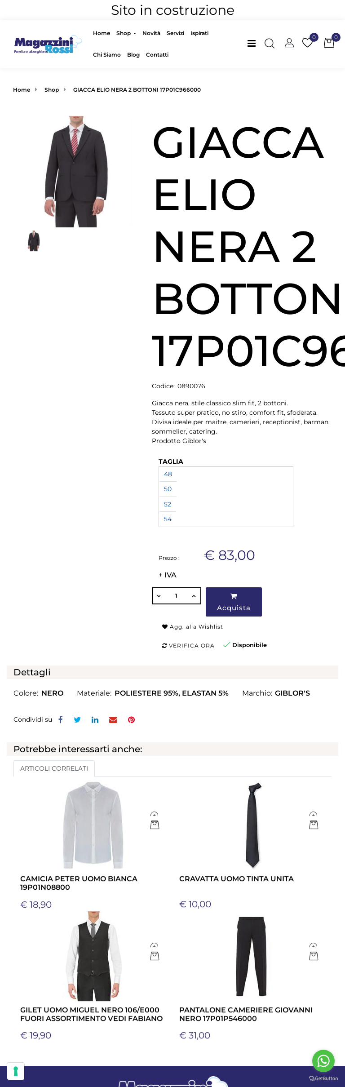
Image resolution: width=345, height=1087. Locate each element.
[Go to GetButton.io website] (323, 1078)
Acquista (234, 602)
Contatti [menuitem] (157, 54)
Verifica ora (188, 645)
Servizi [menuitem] (175, 33)
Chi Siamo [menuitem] (107, 54)
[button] (76, 171)
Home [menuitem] (101, 33)
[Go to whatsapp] (323, 1061)
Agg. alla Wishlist (192, 626)
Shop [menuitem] (124, 33)
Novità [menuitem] (151, 33)
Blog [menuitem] (133, 54)
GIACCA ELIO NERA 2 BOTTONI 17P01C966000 (137, 89)
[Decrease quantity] (158, 595)
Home (21, 89)
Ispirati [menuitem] (199, 33)
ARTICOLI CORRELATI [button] (54, 768)
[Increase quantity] (194, 595)
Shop (51, 89)
